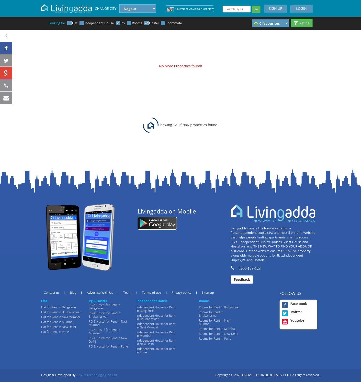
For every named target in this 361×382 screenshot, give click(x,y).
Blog (73, 292)
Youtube (293, 320)
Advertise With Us (100, 292)
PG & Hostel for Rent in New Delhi (108, 340)
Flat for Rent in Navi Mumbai (60, 317)
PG (123, 23)
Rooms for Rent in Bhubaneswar (211, 314)
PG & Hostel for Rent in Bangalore (104, 306)
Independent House (99, 23)
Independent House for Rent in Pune (155, 350)
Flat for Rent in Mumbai (57, 322)
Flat (75, 23)
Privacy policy (181, 292)
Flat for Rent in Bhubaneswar (61, 312)
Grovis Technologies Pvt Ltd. (97, 375)
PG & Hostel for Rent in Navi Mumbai (108, 323)
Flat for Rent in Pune (55, 332)
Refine (301, 23)
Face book (294, 303)
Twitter (292, 312)
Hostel (154, 23)
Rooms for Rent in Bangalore (218, 307)
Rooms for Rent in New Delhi (218, 334)
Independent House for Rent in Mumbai (155, 334)
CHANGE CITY (105, 8)
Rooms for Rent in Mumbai (217, 329)
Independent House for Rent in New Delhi (155, 342)
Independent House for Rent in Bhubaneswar (155, 317)
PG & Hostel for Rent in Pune (108, 346)
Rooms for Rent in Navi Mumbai (214, 322)
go (256, 9)
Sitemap (208, 292)
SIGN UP (275, 8)
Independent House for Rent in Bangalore (155, 309)
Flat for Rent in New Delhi (58, 327)
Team (127, 292)
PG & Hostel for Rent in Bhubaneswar (104, 315)
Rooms (137, 23)
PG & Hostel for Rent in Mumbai (104, 331)
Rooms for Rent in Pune (215, 339)
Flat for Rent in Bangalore (58, 307)
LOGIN (301, 8)
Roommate (174, 23)
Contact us (51, 292)
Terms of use (151, 292)
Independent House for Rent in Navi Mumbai (155, 325)
